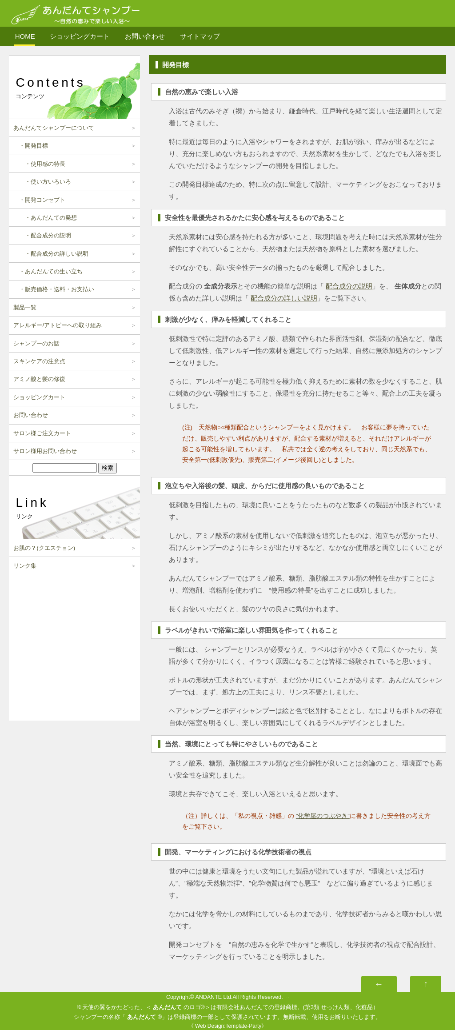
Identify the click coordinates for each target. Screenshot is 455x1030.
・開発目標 (30, 145)
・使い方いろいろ (42, 181)
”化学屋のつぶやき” (323, 816)
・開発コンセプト (39, 199)
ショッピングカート (80, 36)
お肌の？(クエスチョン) (44, 548)
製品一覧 (24, 307)
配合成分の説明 (349, 286)
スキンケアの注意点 (39, 361)
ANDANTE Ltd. (213, 997)
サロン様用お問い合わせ (45, 451)
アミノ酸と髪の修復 (39, 379)
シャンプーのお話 (36, 343)
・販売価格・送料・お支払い (53, 289)
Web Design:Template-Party (228, 1026)
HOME (25, 36)
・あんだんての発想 (45, 217)
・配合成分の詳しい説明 (50, 253)
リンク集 (24, 565)
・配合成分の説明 (42, 235)
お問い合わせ (145, 36)
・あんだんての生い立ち (48, 271)
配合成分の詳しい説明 (284, 298)
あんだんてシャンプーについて (53, 127)
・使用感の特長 (39, 163)
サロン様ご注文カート (42, 433)
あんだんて (167, 1007)
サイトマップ (200, 36)
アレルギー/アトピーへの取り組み (57, 325)
